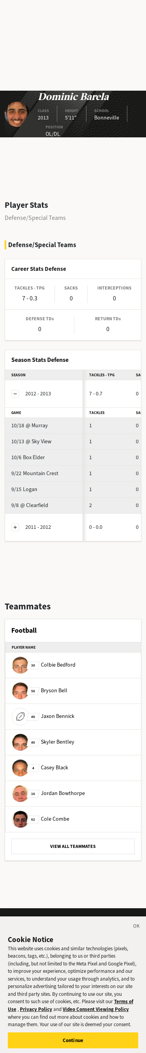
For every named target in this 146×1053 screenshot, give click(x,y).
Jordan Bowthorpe (48, 793)
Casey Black (40, 767)
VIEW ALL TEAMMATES (73, 846)
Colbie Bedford (44, 665)
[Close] (136, 931)
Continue (73, 1044)
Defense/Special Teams (35, 218)
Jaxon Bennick (43, 716)
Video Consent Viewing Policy (96, 1013)
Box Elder (28, 457)
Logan (24, 489)
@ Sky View (31, 441)
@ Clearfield (29, 505)
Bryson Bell (39, 690)
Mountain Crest (34, 473)
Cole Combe (40, 819)
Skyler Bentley (43, 742)
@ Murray (29, 425)
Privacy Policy (36, 1013)
